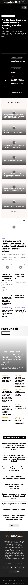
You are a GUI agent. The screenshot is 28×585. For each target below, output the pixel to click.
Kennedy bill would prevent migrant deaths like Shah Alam (18, 61)
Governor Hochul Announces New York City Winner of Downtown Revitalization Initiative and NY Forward (7, 300)
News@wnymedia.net (17, 563)
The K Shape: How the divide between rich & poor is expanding (13, 131)
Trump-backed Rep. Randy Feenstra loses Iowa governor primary (19, 422)
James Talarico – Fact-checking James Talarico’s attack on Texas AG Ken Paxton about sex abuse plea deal (12, 357)
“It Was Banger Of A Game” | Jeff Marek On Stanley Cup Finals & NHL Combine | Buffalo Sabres (13, 246)
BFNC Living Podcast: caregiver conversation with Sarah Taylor (13, 161)
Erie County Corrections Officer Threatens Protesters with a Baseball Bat (14, 469)
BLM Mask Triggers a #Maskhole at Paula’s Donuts (14, 477)
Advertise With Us (9, 579)
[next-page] (25, 7)
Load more (14, 211)
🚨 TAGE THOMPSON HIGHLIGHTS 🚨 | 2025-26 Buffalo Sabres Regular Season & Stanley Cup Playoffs (17, 82)
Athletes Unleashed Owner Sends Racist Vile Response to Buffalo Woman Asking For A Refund (14, 458)
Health (12, 90)
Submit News (16, 580)
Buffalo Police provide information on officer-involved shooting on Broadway (14, 190)
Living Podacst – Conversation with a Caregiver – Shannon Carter (14, 146)
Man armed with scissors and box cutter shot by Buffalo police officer (13, 175)
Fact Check (4, 364)
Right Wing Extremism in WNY (14, 504)
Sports (12, 76)
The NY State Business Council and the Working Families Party (13, 23)
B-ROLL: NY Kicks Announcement (20, 296)
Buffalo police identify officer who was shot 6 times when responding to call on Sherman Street (14, 116)
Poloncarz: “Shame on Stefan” (14, 510)
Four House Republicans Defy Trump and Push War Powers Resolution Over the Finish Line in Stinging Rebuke (20, 382)
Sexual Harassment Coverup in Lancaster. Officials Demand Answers (14, 496)
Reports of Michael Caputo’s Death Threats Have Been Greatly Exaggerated (14, 517)
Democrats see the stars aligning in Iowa (7, 420)
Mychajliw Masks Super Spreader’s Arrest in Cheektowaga (14, 486)
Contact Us (23, 580)
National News (4, 375)
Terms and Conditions (7, 580)
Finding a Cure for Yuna (17, 92)
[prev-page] (23, 7)
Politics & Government (8, 16)
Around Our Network (16, 68)
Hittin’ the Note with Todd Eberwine (14, 206)
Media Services (18, 579)
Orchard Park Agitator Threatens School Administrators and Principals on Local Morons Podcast (14, 446)
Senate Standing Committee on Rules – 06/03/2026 (20, 310)
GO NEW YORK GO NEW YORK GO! (19, 276)
